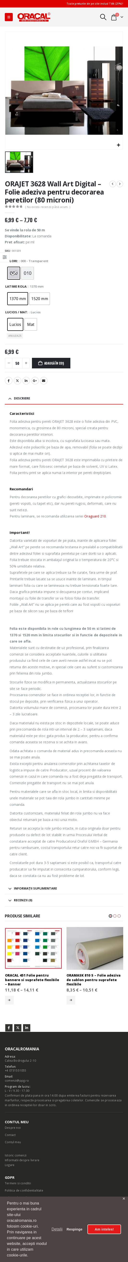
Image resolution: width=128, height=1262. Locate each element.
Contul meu (13, 1142)
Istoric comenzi (15, 1155)
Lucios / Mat (16, 312)
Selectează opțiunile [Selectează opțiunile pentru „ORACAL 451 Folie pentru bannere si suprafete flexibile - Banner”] (9, 1000)
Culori (11, 261)
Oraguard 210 (95, 516)
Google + (35, 381)
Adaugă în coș (54, 363)
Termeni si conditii (18, 1183)
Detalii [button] (57, 1229)
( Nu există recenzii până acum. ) (47, 207)
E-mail (44, 381)
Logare (9, 1165)
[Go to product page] (33, 948)
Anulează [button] (14, 335)
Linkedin (26, 1027)
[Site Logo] (34, 17)
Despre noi (13, 1127)
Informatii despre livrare (22, 1160)
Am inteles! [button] (104, 1229)
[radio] (14, 273)
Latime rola (15, 286)
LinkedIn (26, 381)
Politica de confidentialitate (24, 1190)
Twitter (17, 1027)
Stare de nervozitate (17, 381)
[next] (119, 184)
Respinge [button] (74, 1229)
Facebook (8, 381)
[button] (9, 17)
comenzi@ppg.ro (17, 1080)
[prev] (112, 184)
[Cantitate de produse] (17, 363)
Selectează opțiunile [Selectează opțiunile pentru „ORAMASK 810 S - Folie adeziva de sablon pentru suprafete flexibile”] (71, 1000)
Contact (10, 1135)
